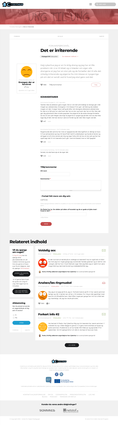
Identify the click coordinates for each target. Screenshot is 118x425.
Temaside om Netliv (68, 397)
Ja (15, 315)
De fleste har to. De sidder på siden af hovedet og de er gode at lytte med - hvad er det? (68, 210)
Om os (50, 394)
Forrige (17, 36)
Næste (101, 36)
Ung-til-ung (17, 255)
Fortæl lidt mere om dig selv (56, 196)
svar (49, 121)
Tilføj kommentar (55, 85)
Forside (12, 27)
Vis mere (71, 345)
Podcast (53, 397)
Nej (16, 317)
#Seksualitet (57, 254)
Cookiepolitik (61, 394)
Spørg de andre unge (21, 274)
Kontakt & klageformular (34, 394)
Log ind (92, 394)
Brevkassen (25, 268)
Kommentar (45, 178)
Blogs (44, 397)
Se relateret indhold (70, 56)
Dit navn (43, 171)
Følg (95, 85)
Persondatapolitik (78, 394)
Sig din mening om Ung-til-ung (21, 291)
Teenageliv (18, 27)
